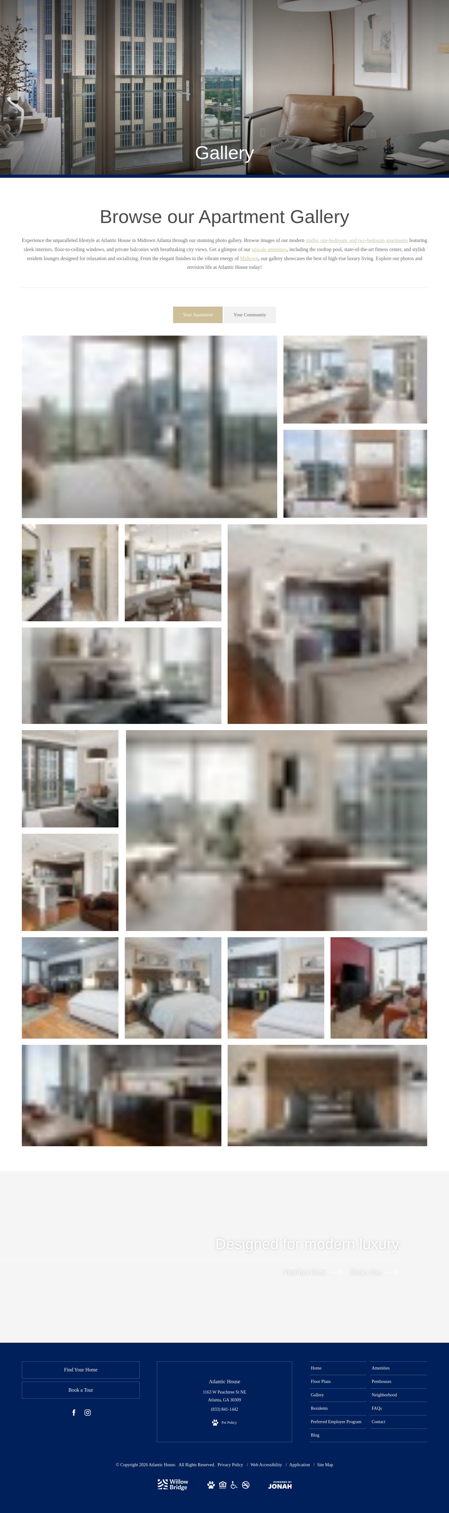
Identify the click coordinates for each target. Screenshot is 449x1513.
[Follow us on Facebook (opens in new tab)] (74, 1413)
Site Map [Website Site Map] (325, 1464)
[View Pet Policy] (224, 1422)
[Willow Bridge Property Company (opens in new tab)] (173, 1489)
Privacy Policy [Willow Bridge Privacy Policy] (230, 1464)
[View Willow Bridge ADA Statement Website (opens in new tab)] (234, 1486)
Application (300, 1464)
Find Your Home (313, 1272)
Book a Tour (374, 1272)
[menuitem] (337, 1368)
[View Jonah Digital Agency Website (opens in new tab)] (280, 1486)
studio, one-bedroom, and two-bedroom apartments (357, 240)
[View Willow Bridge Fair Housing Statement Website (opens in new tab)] (223, 1486)
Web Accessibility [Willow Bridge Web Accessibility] (266, 1464)
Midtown (249, 258)
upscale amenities (269, 249)
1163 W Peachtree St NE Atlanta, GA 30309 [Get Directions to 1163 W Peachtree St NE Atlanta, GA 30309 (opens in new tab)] (224, 1396)
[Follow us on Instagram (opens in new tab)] (87, 1413)
